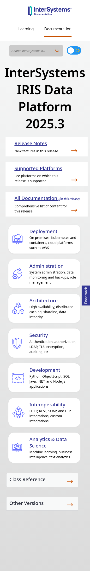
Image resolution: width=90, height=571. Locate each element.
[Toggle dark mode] (74, 50)
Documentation (57, 28)
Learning (26, 28)
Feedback (86, 295)
